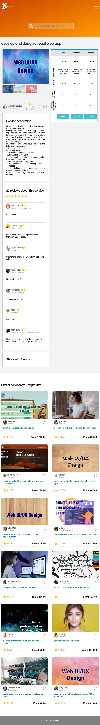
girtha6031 (64, 422)
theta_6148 (12, 475)
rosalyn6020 (13, 581)
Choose (63, 117)
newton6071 (13, 422)
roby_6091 (63, 688)
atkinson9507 (13, 688)
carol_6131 (64, 581)
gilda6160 (11, 528)
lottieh (62, 528)
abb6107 (63, 475)
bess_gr (62, 635)
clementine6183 (15, 106)
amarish (11, 635)
